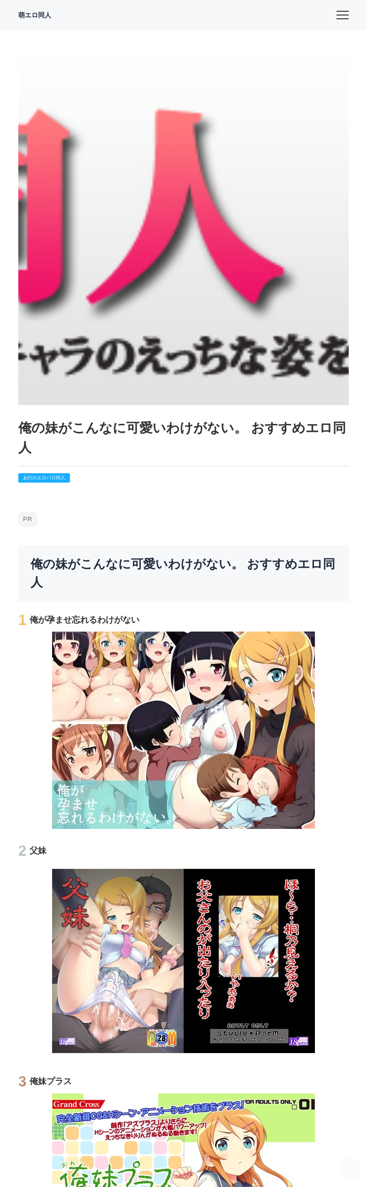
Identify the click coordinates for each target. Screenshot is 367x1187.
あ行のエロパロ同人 (44, 477)
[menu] (342, 15)
